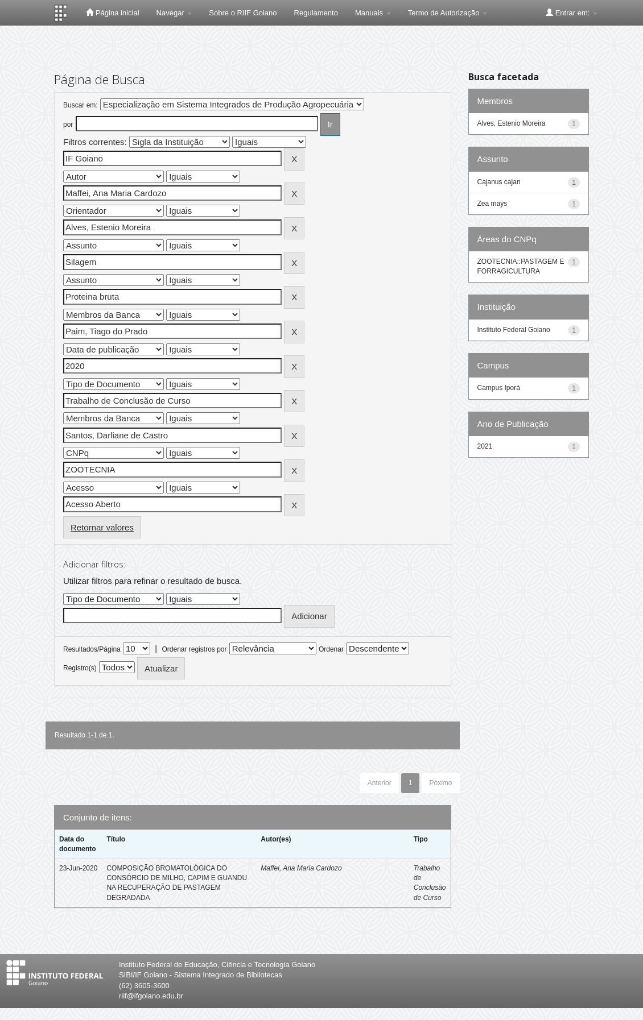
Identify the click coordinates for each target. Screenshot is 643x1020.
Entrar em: (571, 12)
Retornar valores (102, 527)
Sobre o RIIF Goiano (243, 13)
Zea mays (492, 204)
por (68, 124)
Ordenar (331, 649)
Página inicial (112, 12)
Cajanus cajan (499, 182)
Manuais (373, 13)
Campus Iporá (498, 388)
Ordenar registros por (194, 649)
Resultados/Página (92, 649)
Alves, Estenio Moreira (511, 123)
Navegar (174, 13)
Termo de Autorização (447, 13)
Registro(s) (80, 668)
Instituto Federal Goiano (513, 330)
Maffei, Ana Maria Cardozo (301, 868)
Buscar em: (80, 105)
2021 (485, 446)
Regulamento (316, 13)
